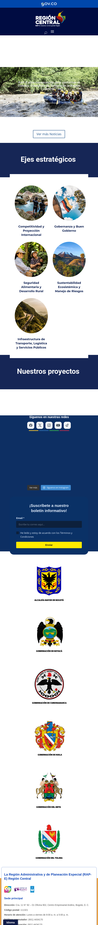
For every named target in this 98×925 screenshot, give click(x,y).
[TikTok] (67, 404)
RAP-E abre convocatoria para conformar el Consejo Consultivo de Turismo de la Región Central (49, 85)
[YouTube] (58, 404)
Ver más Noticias (49, 134)
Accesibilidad (64, 903)
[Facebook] (30, 404)
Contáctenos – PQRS (39, 894)
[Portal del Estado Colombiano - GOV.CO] (49, 3)
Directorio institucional (15, 894)
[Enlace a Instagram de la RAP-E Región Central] (15, 870)
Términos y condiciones (43, 903)
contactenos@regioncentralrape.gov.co (46, 851)
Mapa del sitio (22, 903)
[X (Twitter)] (39, 404)
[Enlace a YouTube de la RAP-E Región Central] (15, 885)
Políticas (8, 903)
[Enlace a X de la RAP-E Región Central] (15, 864)
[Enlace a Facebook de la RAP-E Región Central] (15, 875)
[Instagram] (49, 404)
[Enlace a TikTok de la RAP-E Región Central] (16, 880)
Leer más (49, 99)
